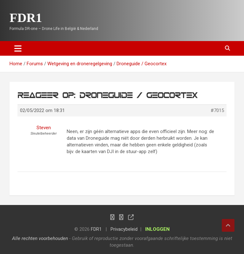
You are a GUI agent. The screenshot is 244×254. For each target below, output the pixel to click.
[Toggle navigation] (18, 48)
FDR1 (26, 18)
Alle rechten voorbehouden (40, 238)
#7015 (217, 110)
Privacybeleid (124, 229)
